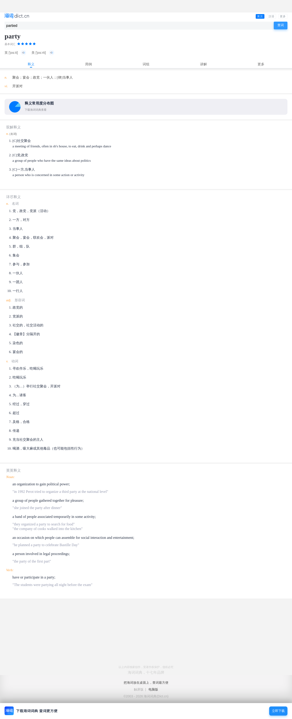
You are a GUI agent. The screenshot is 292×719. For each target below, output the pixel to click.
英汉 (260, 16)
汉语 (271, 16)
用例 (88, 64)
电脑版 (153, 689)
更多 (283, 16)
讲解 (203, 64)
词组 (146, 64)
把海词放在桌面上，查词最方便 (146, 682)
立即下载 (278, 711)
